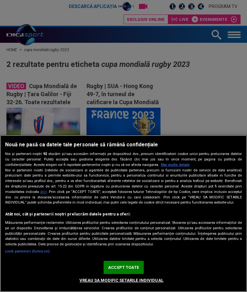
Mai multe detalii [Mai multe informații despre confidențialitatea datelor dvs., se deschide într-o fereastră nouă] (175, 165)
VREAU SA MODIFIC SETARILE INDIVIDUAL (121, 280)
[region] (123, 213)
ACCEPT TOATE (123, 267)
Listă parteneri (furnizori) (27, 251)
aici (43, 191)
